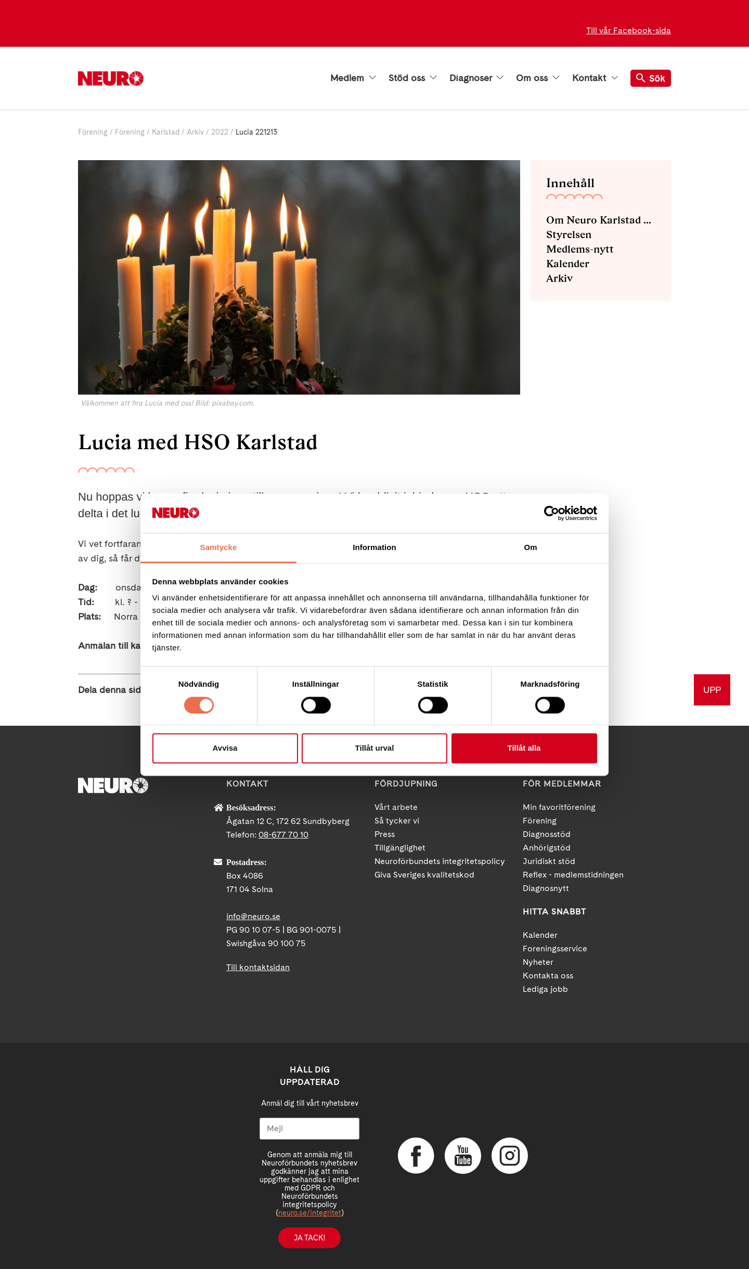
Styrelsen (568, 234)
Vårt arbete (396, 807)
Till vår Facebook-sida (628, 30)
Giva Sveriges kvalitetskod (424, 875)
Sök (650, 78)
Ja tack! (309, 1238)
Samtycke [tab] (218, 547)
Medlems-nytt (580, 249)
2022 (219, 132)
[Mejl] (309, 1129)
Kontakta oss (548, 975)
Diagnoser (476, 78)
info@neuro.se (253, 916)
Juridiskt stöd (549, 861)
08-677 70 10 (283, 835)
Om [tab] (530, 547)
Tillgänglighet (399, 848)
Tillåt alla (524, 748)
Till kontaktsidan (258, 967)
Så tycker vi (396, 821)
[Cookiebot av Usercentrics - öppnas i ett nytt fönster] (551, 513)
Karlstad (165, 132)
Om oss (538, 78)
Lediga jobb (545, 989)
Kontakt (595, 78)
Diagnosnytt (546, 888)
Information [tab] (374, 547)
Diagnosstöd (547, 834)
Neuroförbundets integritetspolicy (439, 861)
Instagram (510, 1155)
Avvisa (225, 748)
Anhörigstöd (547, 848)
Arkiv (195, 132)
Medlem (353, 78)
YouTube (463, 1155)
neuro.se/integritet (309, 1213)
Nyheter (538, 962)
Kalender (567, 263)
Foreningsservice (555, 948)
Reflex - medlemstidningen (573, 875)
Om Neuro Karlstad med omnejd (600, 220)
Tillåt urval (374, 748)
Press (384, 834)
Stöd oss (413, 78)
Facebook (416, 1155)
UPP (712, 689)
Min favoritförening (559, 807)
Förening (93, 132)
